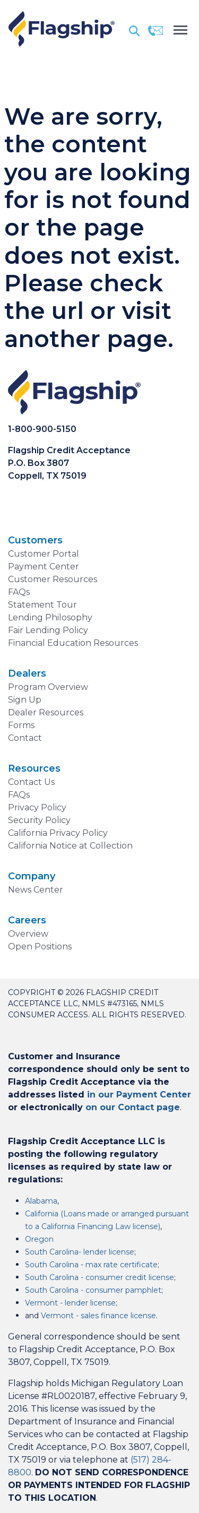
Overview (28, 934)
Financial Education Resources (73, 643)
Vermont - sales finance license (98, 1315)
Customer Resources (52, 579)
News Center (35, 890)
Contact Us (31, 782)
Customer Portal (43, 554)
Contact (25, 738)
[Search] (134, 30)
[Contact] (155, 30)
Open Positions (40, 946)
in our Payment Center (139, 1095)
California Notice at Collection (70, 846)
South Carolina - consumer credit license (99, 1277)
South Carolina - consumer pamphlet (93, 1290)
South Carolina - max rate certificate (91, 1264)
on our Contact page (132, 1107)
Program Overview (48, 687)
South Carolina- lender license (79, 1252)
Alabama (41, 1201)
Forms (21, 725)
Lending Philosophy (50, 617)
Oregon (39, 1239)
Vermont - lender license (70, 1303)
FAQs (19, 592)
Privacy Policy (37, 807)
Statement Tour (42, 605)
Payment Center (43, 566)
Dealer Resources (45, 712)
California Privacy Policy (58, 833)
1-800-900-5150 (42, 429)
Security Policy (39, 820)
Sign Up (24, 700)
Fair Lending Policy (48, 630)
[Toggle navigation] (180, 29)
